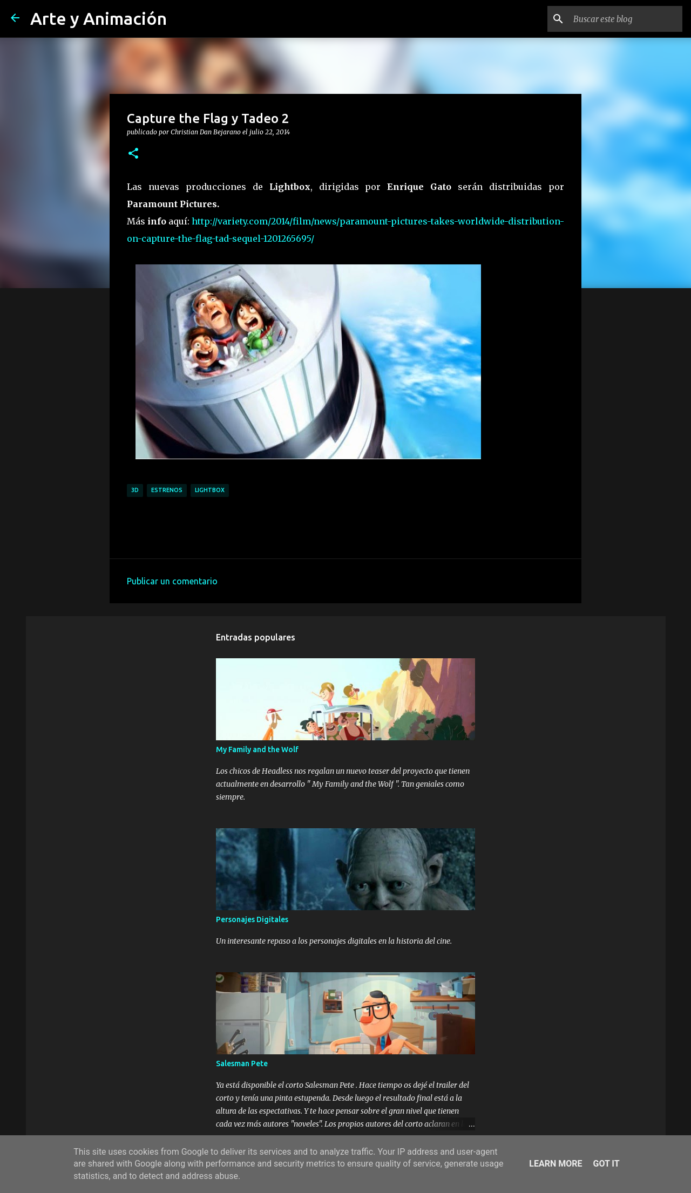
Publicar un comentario (172, 581)
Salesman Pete (242, 1063)
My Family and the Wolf (257, 749)
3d (135, 490)
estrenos (166, 490)
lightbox (210, 490)
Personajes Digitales (252, 919)
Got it (606, 1163)
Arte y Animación (98, 18)
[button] (133, 154)
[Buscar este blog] (625, 19)
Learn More (555, 1163)
